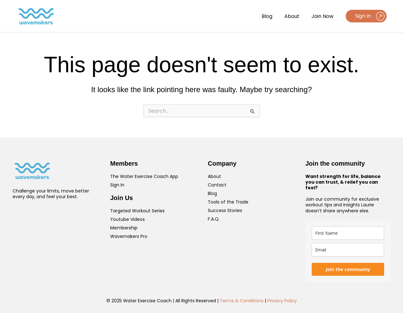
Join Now (323, 16)
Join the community (348, 269)
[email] (348, 250)
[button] (366, 16)
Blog (271, 16)
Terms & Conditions (242, 301)
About (294, 16)
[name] (348, 233)
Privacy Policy (282, 301)
